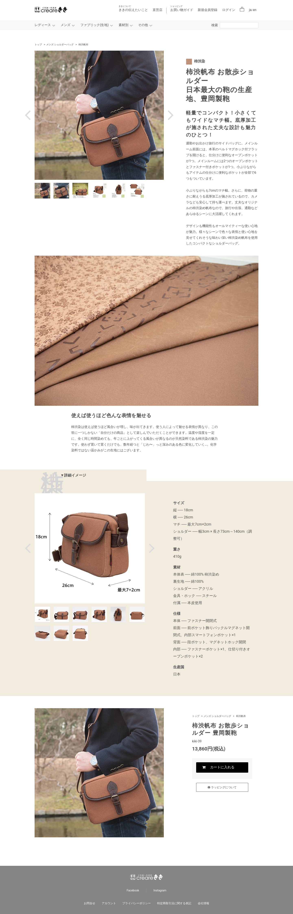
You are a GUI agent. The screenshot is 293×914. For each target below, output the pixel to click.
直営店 (157, 10)
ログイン (228, 10)
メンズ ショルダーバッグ (60, 44)
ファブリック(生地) (94, 25)
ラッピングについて (222, 787)
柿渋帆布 (83, 44)
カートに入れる (222, 767)
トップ (38, 44)
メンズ (65, 25)
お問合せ (89, 903)
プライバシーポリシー (136, 903)
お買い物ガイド (181, 8)
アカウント (109, 903)
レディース (43, 25)
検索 (214, 25)
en (254, 10)
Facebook (133, 890)
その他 (143, 25)
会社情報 (203, 903)
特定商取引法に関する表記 (174, 903)
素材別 (123, 25)
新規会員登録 (207, 10)
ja (250, 10)
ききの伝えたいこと (133, 8)
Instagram (159, 890)
